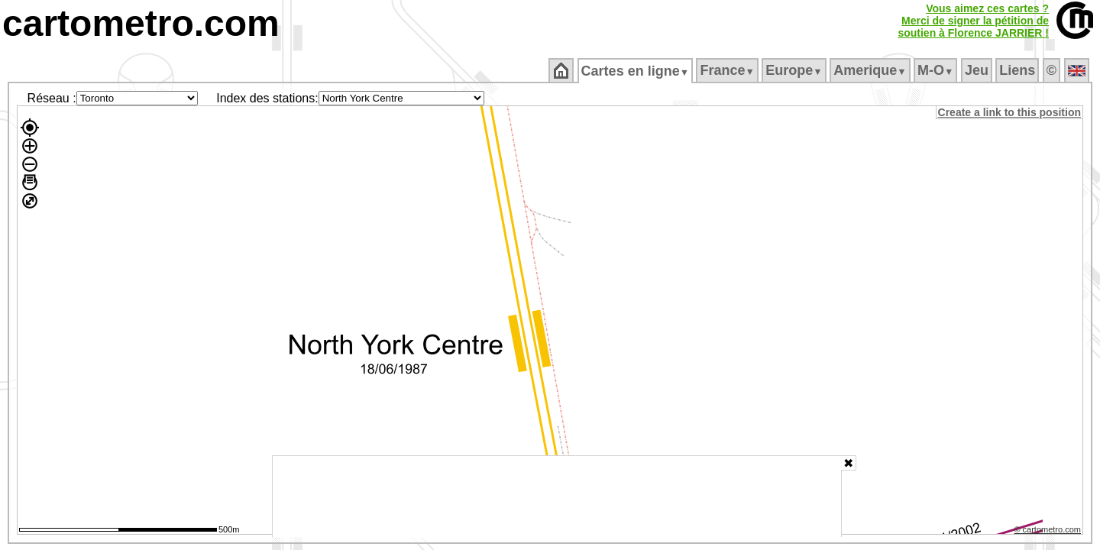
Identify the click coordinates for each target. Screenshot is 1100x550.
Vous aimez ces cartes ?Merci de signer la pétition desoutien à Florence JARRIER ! (973, 20)
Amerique (871, 70)
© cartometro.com (1048, 531)
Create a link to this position (1010, 112)
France (728, 70)
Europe (795, 70)
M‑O (937, 70)
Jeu (977, 70)
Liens (1019, 70)
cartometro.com (141, 23)
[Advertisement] (557, 496)
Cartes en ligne (636, 71)
